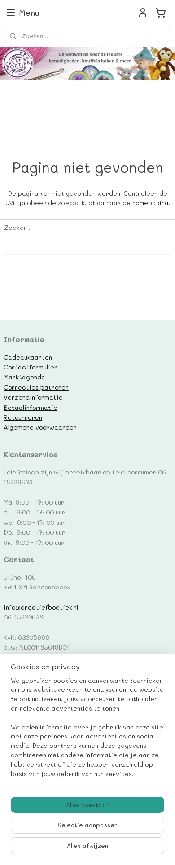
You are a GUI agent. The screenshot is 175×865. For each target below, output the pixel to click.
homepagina (150, 202)
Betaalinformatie (30, 407)
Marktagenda (24, 377)
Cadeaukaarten (28, 357)
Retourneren (23, 417)
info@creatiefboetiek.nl (41, 607)
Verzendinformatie (33, 397)
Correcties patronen (36, 387)
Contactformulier (30, 367)
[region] (87, 731)
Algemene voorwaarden (40, 427)
